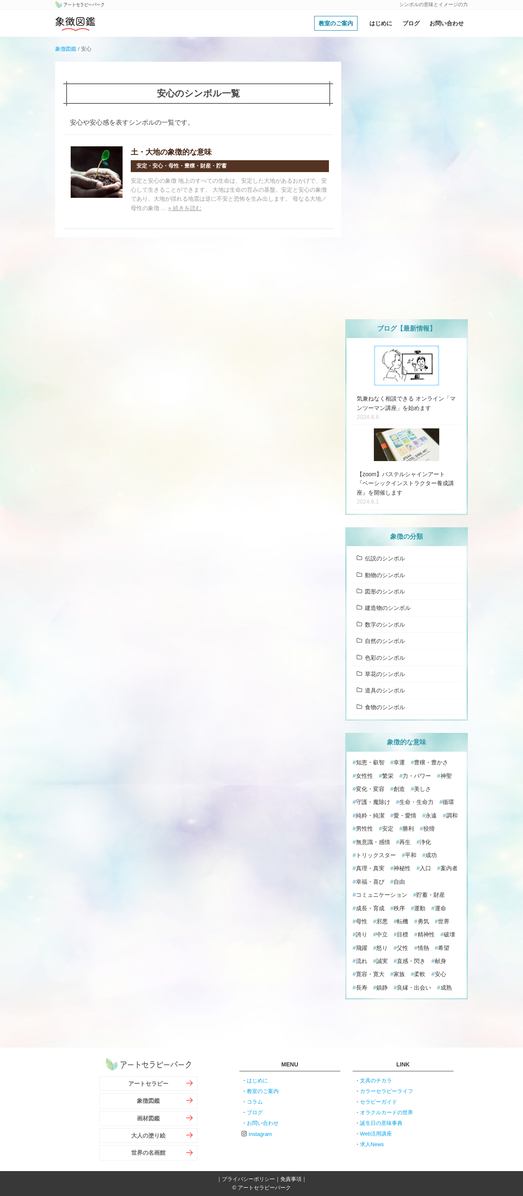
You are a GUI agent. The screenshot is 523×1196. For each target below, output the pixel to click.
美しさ (422, 789)
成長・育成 (370, 908)
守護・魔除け (373, 802)
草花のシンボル (385, 674)
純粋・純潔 (370, 815)
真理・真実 (370, 868)
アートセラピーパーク (79, 5)
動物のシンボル (385, 575)
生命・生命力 (416, 802)
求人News (372, 1144)
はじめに (380, 23)
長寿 (361, 987)
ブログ (411, 23)
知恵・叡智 (370, 762)
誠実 (382, 961)
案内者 (449, 868)
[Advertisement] (406, 184)
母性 (361, 921)
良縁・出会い (414, 987)
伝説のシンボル (385, 558)
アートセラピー (148, 1083)
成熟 (446, 987)
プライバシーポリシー (248, 1179)
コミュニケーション (381, 894)
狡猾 (429, 828)
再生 (405, 842)
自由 (399, 881)
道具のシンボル (385, 690)
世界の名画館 (148, 1152)
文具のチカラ (376, 1080)
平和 (410, 855)
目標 (402, 934)
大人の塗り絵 (148, 1135)
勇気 (423, 921)
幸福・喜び (370, 881)
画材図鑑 (148, 1118)
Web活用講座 (376, 1134)
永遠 (431, 815)
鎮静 (382, 987)
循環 (448, 802)
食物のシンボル (385, 707)
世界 (443, 921)
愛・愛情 (404, 815)
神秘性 (402, 868)
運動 (419, 908)
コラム (255, 1102)
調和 (452, 815)
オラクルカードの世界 (386, 1112)
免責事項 (291, 1179)
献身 (440, 961)
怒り (382, 948)
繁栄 (387, 776)
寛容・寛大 (370, 974)
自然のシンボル (385, 641)
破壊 (449, 934)
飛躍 (361, 948)
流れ (361, 961)
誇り (361, 934)
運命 (440, 908)
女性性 (364, 776)
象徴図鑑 (75, 23)
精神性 (426, 934)
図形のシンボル (385, 591)
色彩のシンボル (385, 657)
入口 (425, 868)
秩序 (399, 908)
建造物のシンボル (388, 608)
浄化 (425, 842)
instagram (260, 1134)
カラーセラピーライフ (386, 1091)
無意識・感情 (373, 842)
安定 (387, 828)
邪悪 (382, 921)
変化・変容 (370, 789)
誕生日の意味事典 (381, 1123)
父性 (402, 948)
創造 (399, 789)
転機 (402, 921)
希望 (443, 948)
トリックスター (376, 855)
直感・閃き (411, 961)
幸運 (399, 762)
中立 (382, 934)
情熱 (423, 948)
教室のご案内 (336, 23)
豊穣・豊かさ (431, 762)
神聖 (446, 776)
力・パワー (416, 776)
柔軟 (419, 974)
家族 (399, 974)
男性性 (364, 828)
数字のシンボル (385, 624)
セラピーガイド (378, 1102)
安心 (440, 974)
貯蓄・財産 (430, 894)
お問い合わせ (446, 23)
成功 (431, 855)
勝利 (408, 828)
